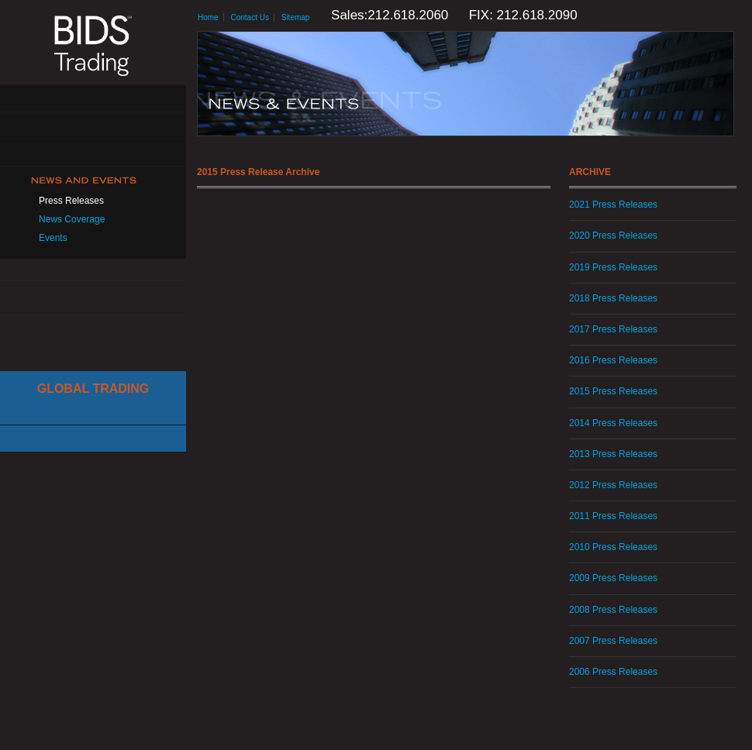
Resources (93, 272)
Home (208, 17)
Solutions (93, 125)
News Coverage (72, 219)
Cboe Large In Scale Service (93, 411)
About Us (93, 98)
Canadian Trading (93, 438)
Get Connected (93, 153)
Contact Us (93, 299)
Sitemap (295, 17)
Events (53, 237)
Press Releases (71, 200)
